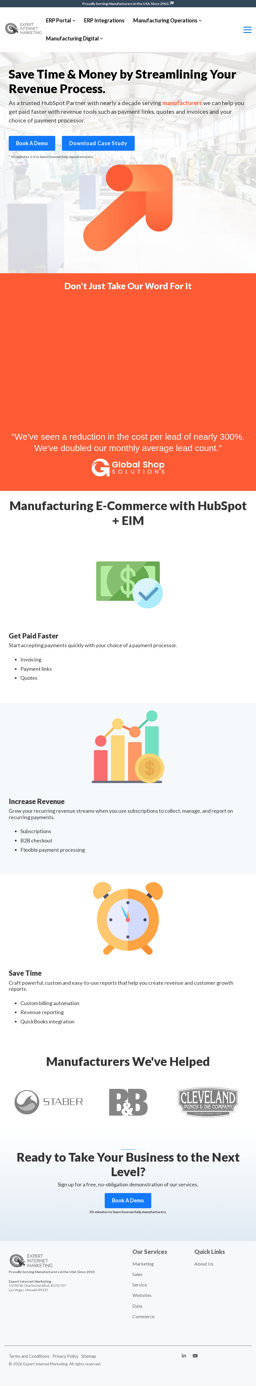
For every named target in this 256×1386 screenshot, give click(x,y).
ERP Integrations (104, 20)
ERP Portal (60, 20)
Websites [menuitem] (142, 1295)
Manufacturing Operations (167, 20)
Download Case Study (98, 143)
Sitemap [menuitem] (88, 1356)
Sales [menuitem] (137, 1274)
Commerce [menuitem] (143, 1316)
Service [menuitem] (139, 1284)
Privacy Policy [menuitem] (65, 1356)
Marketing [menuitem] (143, 1263)
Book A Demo (32, 143)
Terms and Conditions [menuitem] (29, 1356)
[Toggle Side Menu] (247, 29)
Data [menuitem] (137, 1306)
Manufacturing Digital (74, 38)
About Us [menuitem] (204, 1263)
